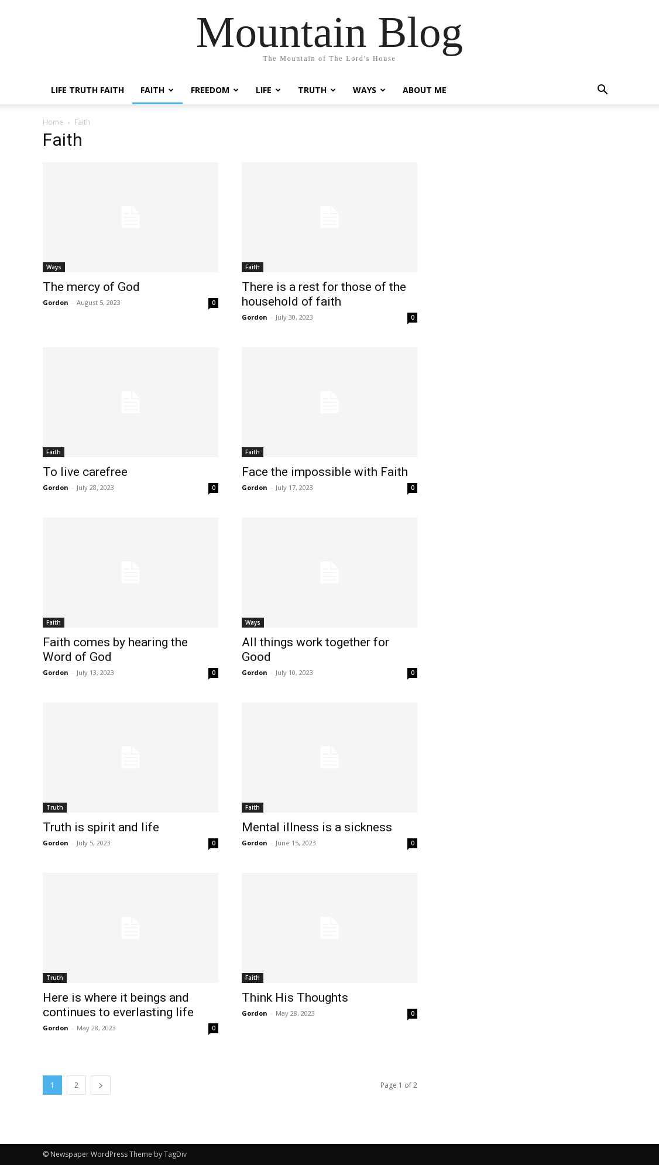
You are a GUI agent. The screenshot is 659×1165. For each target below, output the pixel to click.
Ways (369, 89)
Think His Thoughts (295, 998)
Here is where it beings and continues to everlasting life (118, 1005)
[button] (602, 91)
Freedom (215, 89)
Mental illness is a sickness (317, 827)
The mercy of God (91, 287)
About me (425, 89)
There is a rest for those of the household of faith (324, 294)
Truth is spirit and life (101, 827)
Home (53, 122)
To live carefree (85, 472)
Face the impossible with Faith (325, 472)
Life (268, 89)
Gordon (55, 302)
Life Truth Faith (87, 89)
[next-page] (101, 1085)
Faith (157, 89)
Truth (317, 89)
